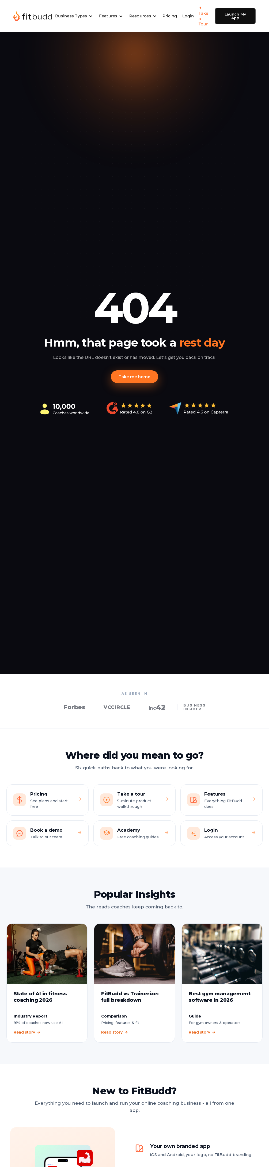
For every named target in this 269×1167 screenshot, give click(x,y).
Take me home (134, 376)
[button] (74, 16)
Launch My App (235, 16)
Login (188, 15)
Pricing (169, 15)
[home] (32, 16)
